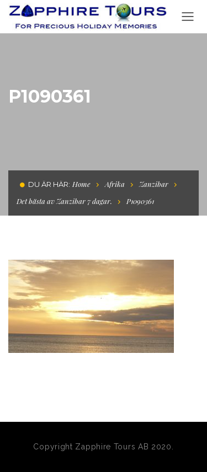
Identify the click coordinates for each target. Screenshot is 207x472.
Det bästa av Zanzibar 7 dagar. (64, 201)
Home (81, 184)
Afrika (115, 184)
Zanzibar (153, 184)
